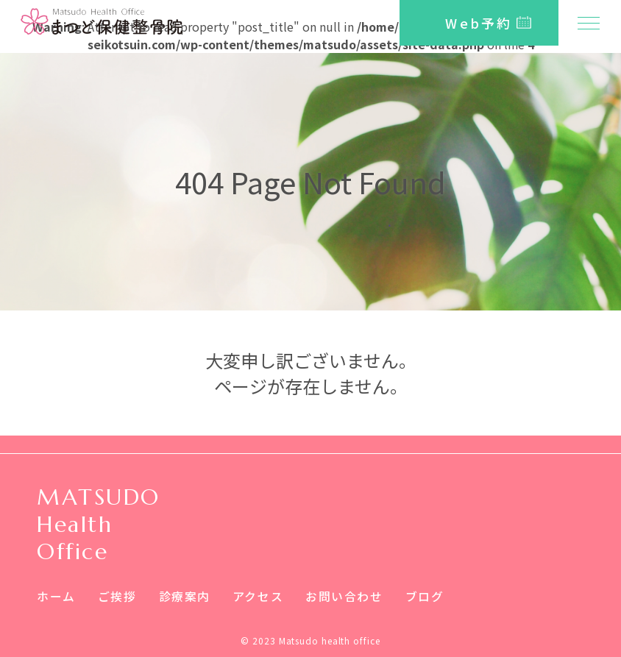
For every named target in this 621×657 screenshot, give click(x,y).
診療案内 (184, 596)
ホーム (56, 596)
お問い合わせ (344, 596)
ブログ (424, 596)
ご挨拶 (117, 596)
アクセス (258, 596)
